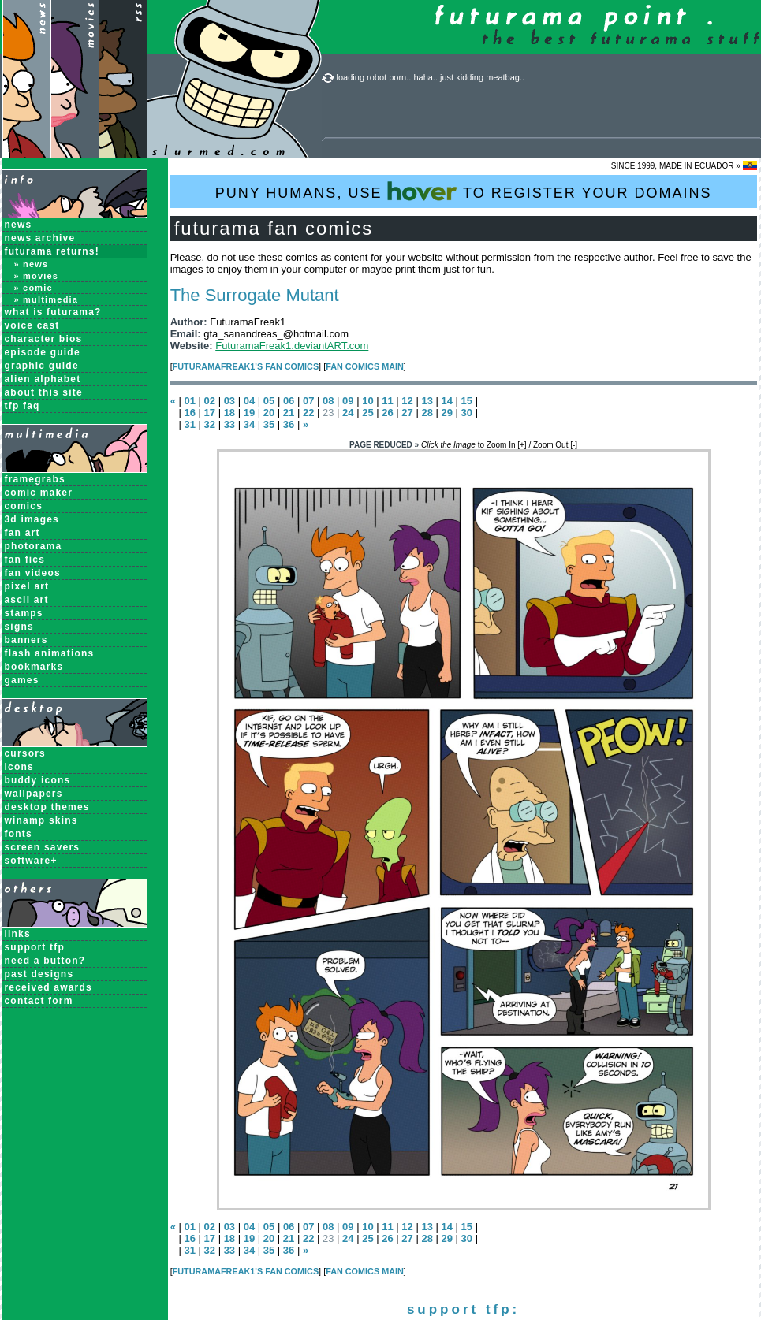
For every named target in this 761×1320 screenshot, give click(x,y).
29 (446, 412)
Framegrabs (35, 479)
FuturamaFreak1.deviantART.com (291, 345)
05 (268, 401)
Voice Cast (32, 325)
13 (426, 401)
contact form (39, 1000)
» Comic (33, 287)
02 (209, 401)
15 (466, 401)
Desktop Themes (47, 806)
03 (229, 401)
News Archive (40, 238)
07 (308, 401)
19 (249, 412)
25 (367, 412)
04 (249, 401)
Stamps (24, 613)
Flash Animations (50, 653)
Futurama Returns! (52, 251)
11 (387, 401)
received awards (48, 987)
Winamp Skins (41, 820)
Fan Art (22, 532)
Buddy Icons (38, 780)
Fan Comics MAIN (365, 366)
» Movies (36, 276)
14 (447, 401)
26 (387, 412)
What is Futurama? (53, 312)
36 (288, 424)
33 (229, 424)
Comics (24, 505)
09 (347, 401)
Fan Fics (25, 559)
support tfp (35, 947)
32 (209, 424)
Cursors (25, 753)
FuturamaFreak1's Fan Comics (246, 366)
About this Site (44, 392)
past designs (39, 974)
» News (31, 264)
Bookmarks (34, 666)
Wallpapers (34, 793)
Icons (19, 766)
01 (189, 401)
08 (328, 401)
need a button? (45, 960)
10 (367, 401)
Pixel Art (27, 586)
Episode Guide (42, 352)
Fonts (18, 833)
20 (268, 412)
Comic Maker (39, 492)
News (18, 224)
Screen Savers (42, 847)
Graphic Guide (42, 365)
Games (22, 680)
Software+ (31, 860)
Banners (26, 639)
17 (209, 412)
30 (466, 412)
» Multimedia (46, 299)
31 (189, 424)
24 (347, 412)
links (18, 933)
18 (229, 412)
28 (426, 412)
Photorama (33, 546)
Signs (19, 626)
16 (189, 412)
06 (288, 401)
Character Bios (44, 338)
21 (288, 412)
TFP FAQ (22, 405)
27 (406, 412)
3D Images (32, 519)
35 (268, 424)
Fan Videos (33, 572)
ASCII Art (27, 599)
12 (406, 401)
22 (308, 412)
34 (249, 424)
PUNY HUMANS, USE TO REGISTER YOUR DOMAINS (463, 191)
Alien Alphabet (43, 379)
